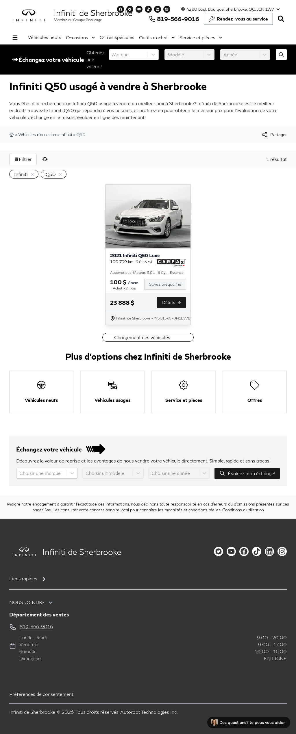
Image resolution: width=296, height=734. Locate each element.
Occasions (80, 37)
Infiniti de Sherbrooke (93, 13)
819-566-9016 (174, 18)
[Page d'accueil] (22, 551)
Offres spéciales (117, 37)
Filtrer (23, 159)
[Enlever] (31, 175)
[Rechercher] (281, 19)
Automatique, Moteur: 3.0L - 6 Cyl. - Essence (147, 272)
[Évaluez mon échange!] (281, 54)
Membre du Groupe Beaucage (78, 20)
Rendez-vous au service (238, 20)
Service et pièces (201, 37)
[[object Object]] (274, 134)
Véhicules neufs (44, 37)
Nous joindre (27, 602)
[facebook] (244, 551)
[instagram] (282, 551)
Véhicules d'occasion (37, 134)
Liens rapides (23, 578)
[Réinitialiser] (45, 159)
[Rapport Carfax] (171, 262)
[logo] (29, 15)
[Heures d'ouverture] (229, 9)
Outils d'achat (157, 37)
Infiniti (66, 134)
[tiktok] (256, 551)
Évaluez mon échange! (247, 473)
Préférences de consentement (41, 694)
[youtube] (231, 551)
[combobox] (112, 54)
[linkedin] (269, 551)
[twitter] (218, 551)
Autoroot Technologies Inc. (149, 712)
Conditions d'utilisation (243, 509)
